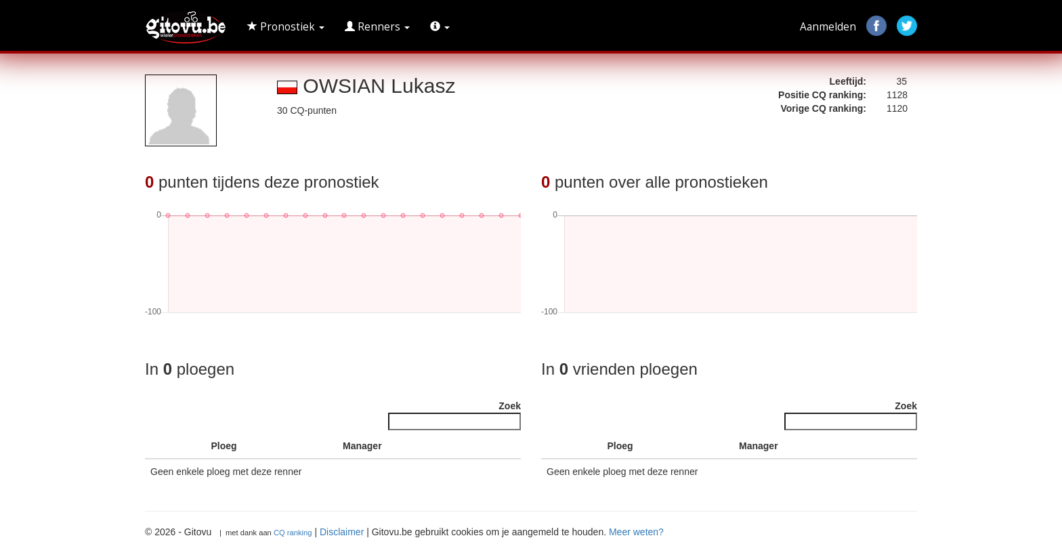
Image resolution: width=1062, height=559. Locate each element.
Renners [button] (377, 27)
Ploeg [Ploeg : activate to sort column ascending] (224, 445)
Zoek (454, 415)
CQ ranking (293, 533)
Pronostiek (285, 27)
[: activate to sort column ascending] (190, 446)
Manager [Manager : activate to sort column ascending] (362, 445)
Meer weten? (636, 531)
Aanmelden (828, 27)
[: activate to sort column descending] (160, 446)
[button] (440, 27)
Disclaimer (342, 531)
